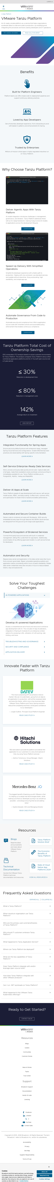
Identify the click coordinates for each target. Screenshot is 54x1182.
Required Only (44, 1175)
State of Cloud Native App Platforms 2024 (44, 867)
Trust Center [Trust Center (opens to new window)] (27, 1075)
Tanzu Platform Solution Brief (44, 841)
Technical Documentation (11, 868)
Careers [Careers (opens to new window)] (27, 1048)
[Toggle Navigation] (3, 6)
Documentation (27, 1091)
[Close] (49, 1167)
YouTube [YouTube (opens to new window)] (27, 1122)
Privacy (27, 1146)
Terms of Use (27, 1159)
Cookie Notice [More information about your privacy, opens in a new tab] (23, 1181)
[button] (27, 906)
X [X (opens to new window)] (27, 1119)
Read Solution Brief (32, 33)
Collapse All (46, 899)
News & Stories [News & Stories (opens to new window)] (27, 1067)
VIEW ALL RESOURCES (37, 877)
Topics (27, 1071)
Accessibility (27, 1142)
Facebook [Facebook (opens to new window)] (27, 1112)
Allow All (44, 1172)
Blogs (14, 839)
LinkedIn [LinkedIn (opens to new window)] (27, 1116)
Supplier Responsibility (27, 1155)
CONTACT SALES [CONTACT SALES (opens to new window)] (27, 1018)
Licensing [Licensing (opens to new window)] (27, 1099)
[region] (27, 1172)
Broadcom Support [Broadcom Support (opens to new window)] (27, 1087)
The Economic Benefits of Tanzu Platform (44, 853)
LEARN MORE (28, 228)
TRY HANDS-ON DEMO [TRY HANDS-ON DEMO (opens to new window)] (11, 33)
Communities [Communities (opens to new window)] (27, 1052)
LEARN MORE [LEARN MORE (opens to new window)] (28, 332)
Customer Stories (27, 1056)
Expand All (34, 899)
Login (50, 1)
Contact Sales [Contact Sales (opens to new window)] (27, 1125)
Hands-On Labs (27, 1095)
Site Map (27, 1150)
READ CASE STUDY (26, 715)
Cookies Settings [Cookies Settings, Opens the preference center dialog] (44, 1179)
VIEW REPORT (27, 423)
